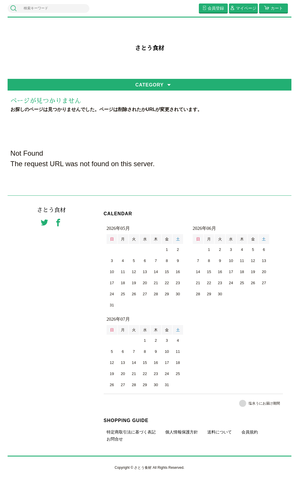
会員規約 (249, 432)
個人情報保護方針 (181, 432)
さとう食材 (149, 48)
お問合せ (115, 439)
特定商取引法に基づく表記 (131, 432)
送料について (219, 432)
